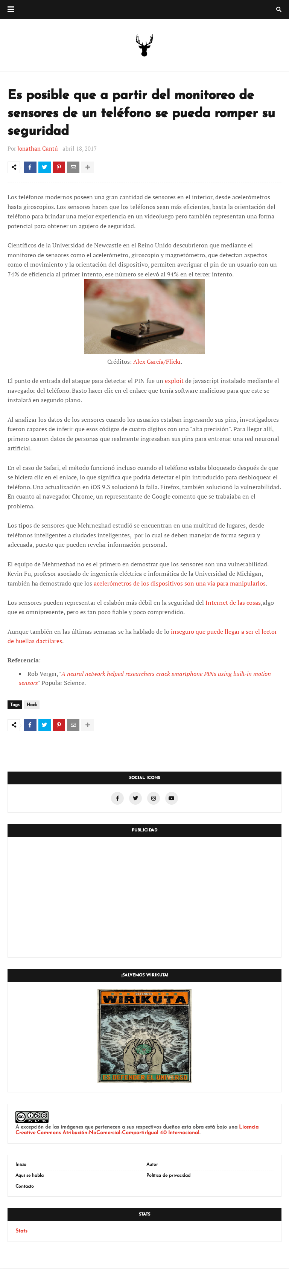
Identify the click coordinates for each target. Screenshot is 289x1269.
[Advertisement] (144, 897)
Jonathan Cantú (37, 148)
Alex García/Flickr (157, 362)
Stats (21, 1232)
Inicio (20, 1165)
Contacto (24, 1187)
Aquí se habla (29, 1176)
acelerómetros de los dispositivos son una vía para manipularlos (180, 584)
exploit (174, 382)
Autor (152, 1165)
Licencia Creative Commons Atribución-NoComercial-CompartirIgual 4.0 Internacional (137, 1130)
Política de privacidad (168, 1176)
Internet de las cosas (233, 603)
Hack (32, 706)
